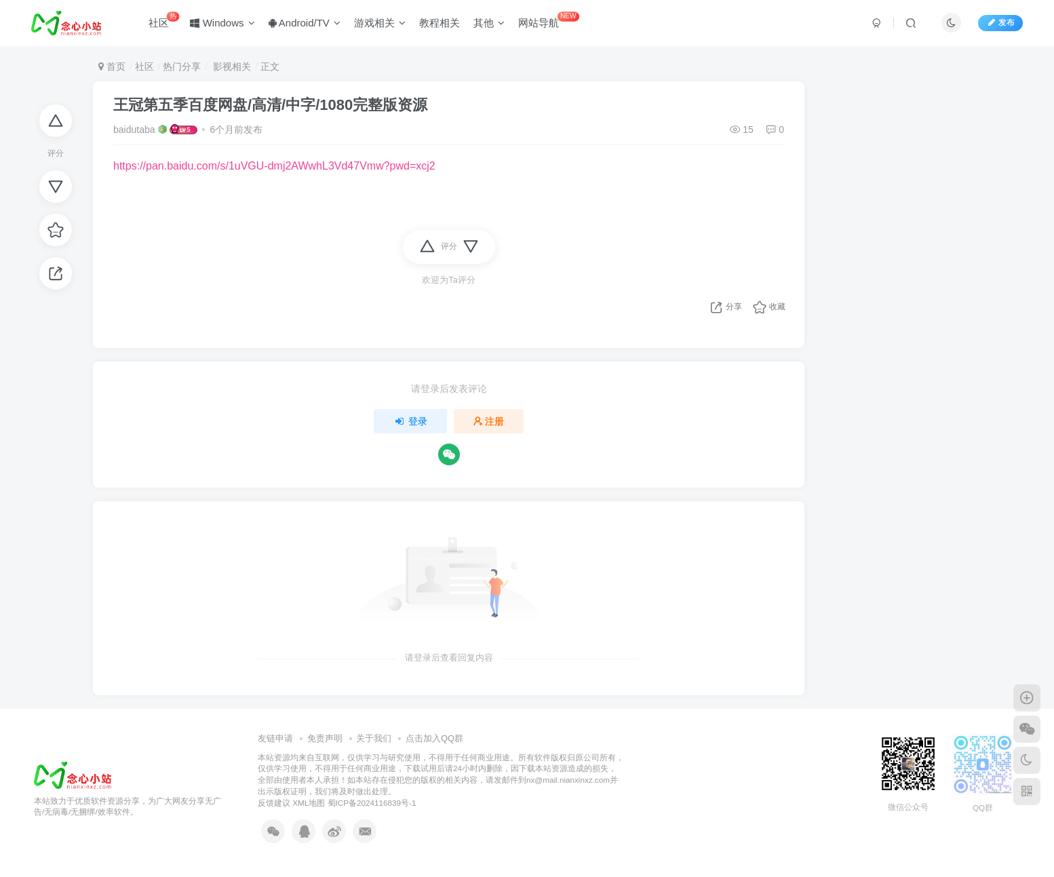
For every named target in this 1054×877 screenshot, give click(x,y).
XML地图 (308, 802)
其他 (489, 22)
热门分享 (182, 66)
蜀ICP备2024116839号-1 (372, 802)
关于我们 (373, 738)
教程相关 (439, 22)
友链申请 (275, 738)
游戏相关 (380, 22)
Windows (223, 22)
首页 (111, 66)
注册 (489, 421)
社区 (164, 20)
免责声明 (325, 738)
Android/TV (304, 22)
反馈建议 (274, 802)
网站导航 (548, 20)
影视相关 (230, 66)
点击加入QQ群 (434, 738)
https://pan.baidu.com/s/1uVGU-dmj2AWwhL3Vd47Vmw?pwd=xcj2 (274, 166)
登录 (410, 421)
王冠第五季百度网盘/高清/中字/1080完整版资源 (270, 104)
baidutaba (134, 129)
